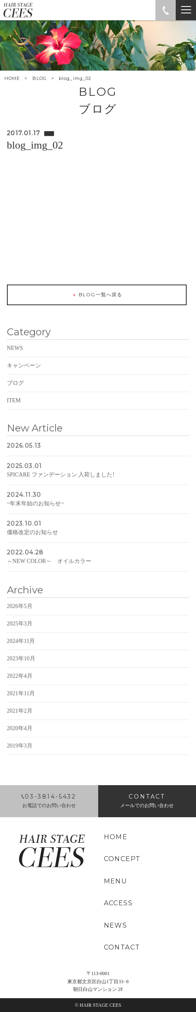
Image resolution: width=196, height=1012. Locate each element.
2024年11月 (21, 653)
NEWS (15, 360)
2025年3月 (19, 635)
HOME (12, 78)
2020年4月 (19, 740)
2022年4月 (19, 688)
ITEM (14, 412)
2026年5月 (19, 618)
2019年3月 (19, 757)
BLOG (39, 78)
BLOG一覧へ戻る (96, 296)
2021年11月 (21, 705)
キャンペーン (24, 377)
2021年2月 (19, 722)
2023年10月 (21, 670)
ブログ (15, 395)
